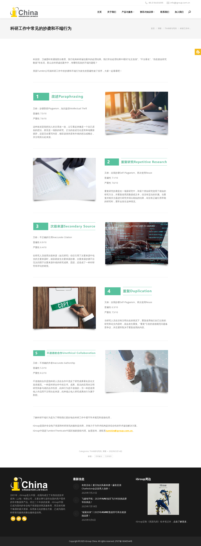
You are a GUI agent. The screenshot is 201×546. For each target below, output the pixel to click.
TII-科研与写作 (96, 451)
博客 (104, 451)
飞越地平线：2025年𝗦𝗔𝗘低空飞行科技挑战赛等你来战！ (104, 500)
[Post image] (76, 486)
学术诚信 (98, 456)
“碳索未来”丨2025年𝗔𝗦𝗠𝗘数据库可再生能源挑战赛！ (104, 514)
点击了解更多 (180, 521)
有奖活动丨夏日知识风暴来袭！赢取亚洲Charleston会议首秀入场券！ (101, 487)
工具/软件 (108, 456)
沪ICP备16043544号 (123, 541)
